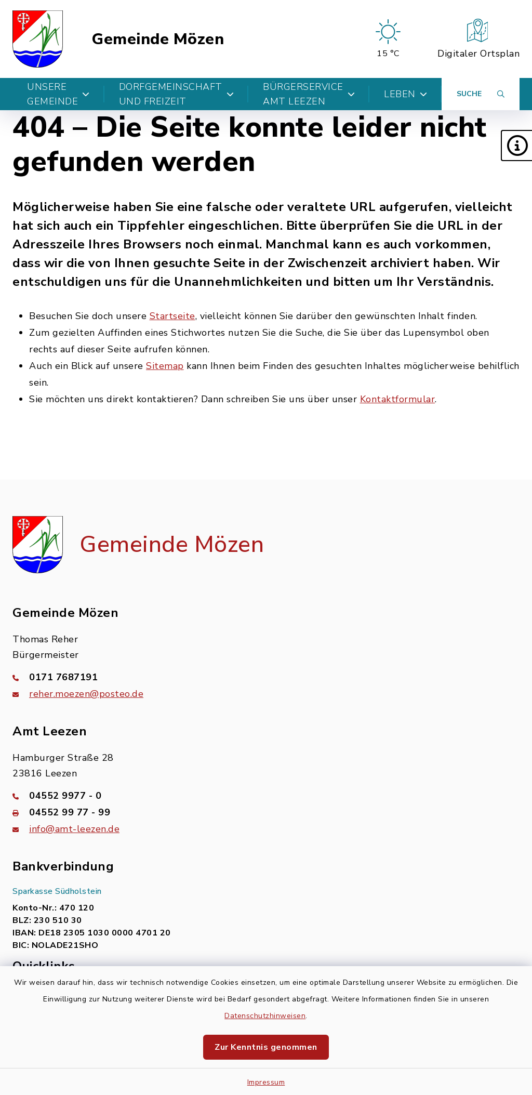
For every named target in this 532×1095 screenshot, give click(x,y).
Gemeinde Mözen (157, 39)
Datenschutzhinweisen (264, 1016)
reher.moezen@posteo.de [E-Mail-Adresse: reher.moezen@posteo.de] (86, 694)
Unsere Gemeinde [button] (58, 94)
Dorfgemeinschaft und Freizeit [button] (176, 94)
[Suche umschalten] (481, 94)
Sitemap (165, 366)
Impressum (266, 1082)
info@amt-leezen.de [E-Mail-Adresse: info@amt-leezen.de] (74, 829)
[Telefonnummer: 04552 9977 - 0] (266, 795)
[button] (516, 145)
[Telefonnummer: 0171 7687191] (266, 677)
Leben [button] (405, 94)
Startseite (172, 316)
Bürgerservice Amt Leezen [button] (309, 94)
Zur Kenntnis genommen (266, 1047)
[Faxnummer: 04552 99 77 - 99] (266, 812)
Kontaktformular (397, 399)
